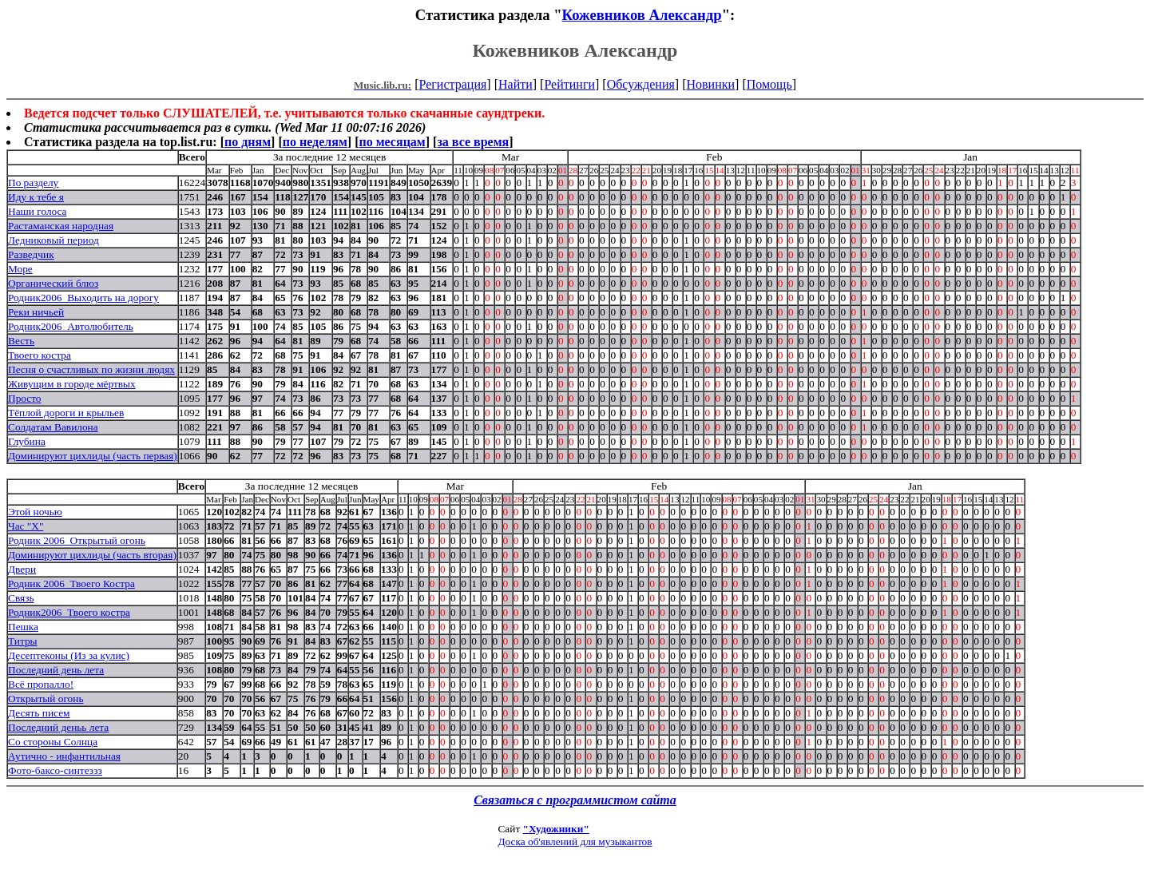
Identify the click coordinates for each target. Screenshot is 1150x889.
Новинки (710, 84)
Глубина (27, 441)
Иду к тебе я (36, 197)
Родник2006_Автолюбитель (70, 326)
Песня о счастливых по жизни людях (91, 369)
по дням (247, 142)
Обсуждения (641, 84)
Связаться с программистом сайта (575, 800)
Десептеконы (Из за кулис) (68, 655)
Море (20, 269)
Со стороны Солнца (52, 742)
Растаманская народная (60, 226)
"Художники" (556, 829)
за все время (473, 142)
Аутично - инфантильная (64, 756)
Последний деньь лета (58, 727)
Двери (22, 569)
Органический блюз (53, 283)
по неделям (315, 142)
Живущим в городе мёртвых (72, 384)
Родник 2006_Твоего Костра (71, 583)
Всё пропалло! (40, 684)
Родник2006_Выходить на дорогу (83, 298)
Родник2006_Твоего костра (69, 612)
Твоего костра (39, 355)
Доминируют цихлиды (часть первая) (92, 456)
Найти (515, 84)
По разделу (33, 183)
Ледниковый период (53, 240)
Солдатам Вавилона (53, 427)
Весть (21, 341)
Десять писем (38, 713)
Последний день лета (56, 670)
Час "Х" (25, 526)
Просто (25, 398)
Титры (23, 641)
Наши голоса (37, 211)
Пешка (23, 627)
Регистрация (453, 84)
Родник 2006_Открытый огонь (76, 540)
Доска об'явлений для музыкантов (575, 841)
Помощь (769, 84)
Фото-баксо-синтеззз (55, 770)
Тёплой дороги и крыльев (66, 413)
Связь (21, 598)
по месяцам (392, 142)
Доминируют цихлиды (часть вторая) (92, 555)
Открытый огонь (45, 698)
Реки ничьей (36, 312)
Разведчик (31, 254)
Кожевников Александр (642, 14)
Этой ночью (35, 512)
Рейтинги (569, 84)
